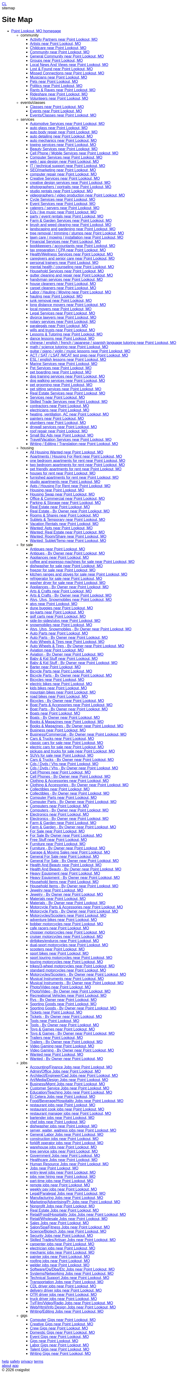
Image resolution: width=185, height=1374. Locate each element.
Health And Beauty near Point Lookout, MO (66, 865)
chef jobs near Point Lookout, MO (57, 1122)
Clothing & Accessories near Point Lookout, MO (69, 781)
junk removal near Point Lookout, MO (61, 301)
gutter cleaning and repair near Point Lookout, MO (71, 275)
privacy (27, 1361)
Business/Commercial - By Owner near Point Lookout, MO (78, 734)
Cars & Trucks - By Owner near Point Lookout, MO (72, 760)
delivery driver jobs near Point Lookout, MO (66, 1290)
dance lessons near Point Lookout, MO (62, 338)
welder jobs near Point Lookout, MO (59, 1265)
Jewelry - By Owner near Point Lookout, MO (66, 894)
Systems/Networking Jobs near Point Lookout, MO (72, 1273)
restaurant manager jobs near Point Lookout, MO (70, 1113)
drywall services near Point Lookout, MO (63, 427)
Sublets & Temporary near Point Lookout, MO (67, 520)
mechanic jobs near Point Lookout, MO (62, 1252)
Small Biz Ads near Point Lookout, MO (61, 435)
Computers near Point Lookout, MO (59, 806)
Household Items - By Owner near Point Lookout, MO (74, 886)
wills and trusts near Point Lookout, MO (62, 330)
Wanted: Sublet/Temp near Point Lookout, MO (68, 541)
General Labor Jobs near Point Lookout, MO (66, 1134)
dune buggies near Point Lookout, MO (61, 608)
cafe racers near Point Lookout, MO (59, 928)
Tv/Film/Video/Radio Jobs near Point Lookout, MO (71, 1303)
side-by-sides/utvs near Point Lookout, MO (65, 621)
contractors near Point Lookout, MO (59, 406)
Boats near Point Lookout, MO (55, 713)
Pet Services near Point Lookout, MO (60, 368)
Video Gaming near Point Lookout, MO (62, 1046)
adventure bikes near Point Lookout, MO (63, 920)
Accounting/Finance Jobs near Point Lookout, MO (71, 1067)
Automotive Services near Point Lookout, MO (67, 124)
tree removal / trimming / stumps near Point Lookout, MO (77, 233)
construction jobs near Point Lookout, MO (64, 1139)
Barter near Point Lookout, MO (55, 667)
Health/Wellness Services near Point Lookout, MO (71, 254)
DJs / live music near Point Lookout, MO (63, 212)
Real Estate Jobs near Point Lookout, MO (64, 1210)
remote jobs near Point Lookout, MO (60, 1185)
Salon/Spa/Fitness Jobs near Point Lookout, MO (70, 1227)
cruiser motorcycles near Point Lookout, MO (66, 937)
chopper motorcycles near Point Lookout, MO (67, 932)
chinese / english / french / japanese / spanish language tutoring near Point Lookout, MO (103, 343)
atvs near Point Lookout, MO (53, 604)
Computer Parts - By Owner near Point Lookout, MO (73, 802)
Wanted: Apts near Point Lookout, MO (61, 528)
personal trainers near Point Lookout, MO (64, 263)
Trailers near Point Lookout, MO (56, 1038)
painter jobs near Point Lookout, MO (60, 1257)
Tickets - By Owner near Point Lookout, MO (66, 1017)
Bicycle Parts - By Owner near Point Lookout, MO (71, 675)
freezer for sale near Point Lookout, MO (62, 570)
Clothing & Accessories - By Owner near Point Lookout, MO (79, 785)
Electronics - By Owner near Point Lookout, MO (69, 819)
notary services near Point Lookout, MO (63, 322)
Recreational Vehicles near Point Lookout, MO (68, 996)
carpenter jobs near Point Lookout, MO (62, 1244)
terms (38, 1361)
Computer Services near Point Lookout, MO (66, 157)
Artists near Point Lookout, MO (55, 44)
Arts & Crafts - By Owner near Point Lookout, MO (71, 595)
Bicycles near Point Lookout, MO (57, 680)
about (6, 1366)
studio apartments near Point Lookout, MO (65, 482)
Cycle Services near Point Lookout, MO (62, 199)
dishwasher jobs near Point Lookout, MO (63, 1126)
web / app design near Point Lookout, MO (64, 162)
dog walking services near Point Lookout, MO (67, 381)
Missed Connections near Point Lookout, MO (67, 73)
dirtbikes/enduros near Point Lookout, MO (64, 941)
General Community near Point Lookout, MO (67, 56)
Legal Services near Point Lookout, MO (62, 313)
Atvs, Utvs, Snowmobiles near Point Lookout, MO (71, 600)
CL (4, 4)
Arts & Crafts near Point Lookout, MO (61, 591)
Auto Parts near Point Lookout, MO (59, 633)
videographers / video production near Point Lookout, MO (77, 195)
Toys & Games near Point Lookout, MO (62, 1029)
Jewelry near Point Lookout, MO (56, 890)
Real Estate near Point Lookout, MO (60, 507)
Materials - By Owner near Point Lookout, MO (67, 903)
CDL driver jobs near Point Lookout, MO (63, 1286)
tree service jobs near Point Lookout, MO (64, 1151)
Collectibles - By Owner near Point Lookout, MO (69, 793)
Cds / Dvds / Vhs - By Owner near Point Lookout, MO (74, 768)
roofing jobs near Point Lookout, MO (60, 1261)
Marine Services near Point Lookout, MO (63, 364)
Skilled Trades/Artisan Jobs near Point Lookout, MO (73, 1240)
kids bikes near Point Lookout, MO (58, 688)
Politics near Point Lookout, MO (56, 86)
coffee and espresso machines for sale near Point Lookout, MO (82, 562)
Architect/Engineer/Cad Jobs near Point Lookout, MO (74, 1076)
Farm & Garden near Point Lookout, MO (63, 823)
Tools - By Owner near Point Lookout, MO (64, 1025)
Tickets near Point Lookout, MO (56, 1012)
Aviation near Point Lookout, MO (57, 650)
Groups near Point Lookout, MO (56, 60)
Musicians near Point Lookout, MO (58, 77)
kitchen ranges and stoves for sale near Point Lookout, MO (78, 574)
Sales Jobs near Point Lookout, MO (59, 1223)
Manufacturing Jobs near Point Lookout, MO (66, 1198)
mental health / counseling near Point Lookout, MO (72, 267)
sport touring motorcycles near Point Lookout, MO (71, 958)
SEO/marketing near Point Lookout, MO (63, 170)
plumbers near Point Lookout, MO (58, 423)
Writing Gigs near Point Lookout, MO (60, 1354)
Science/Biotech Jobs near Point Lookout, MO (68, 1231)
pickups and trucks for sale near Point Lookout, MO (72, 751)
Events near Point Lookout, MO (56, 111)
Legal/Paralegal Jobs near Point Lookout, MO (67, 1193)
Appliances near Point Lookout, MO (59, 557)
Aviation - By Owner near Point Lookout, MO (67, 654)
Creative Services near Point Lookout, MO (65, 178)
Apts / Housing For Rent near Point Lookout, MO (70, 486)
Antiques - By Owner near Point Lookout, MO (67, 553)
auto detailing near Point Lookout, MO (61, 136)
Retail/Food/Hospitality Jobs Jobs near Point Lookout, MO (78, 1215)
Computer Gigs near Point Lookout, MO (63, 1320)
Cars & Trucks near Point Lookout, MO (62, 739)
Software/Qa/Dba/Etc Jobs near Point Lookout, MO (72, 1269)
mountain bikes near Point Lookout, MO (63, 692)
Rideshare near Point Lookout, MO (58, 94)
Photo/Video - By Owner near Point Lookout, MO (70, 991)
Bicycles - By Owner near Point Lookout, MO (67, 701)
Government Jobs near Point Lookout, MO (65, 1156)
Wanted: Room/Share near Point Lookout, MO (68, 536)
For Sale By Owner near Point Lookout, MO (66, 835)
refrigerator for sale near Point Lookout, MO (66, 579)
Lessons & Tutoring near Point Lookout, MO (66, 334)
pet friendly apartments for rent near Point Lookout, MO (75, 469)
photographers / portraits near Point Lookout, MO (70, 187)
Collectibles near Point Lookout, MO (60, 789)
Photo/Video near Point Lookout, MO (60, 987)
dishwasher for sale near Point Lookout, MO (66, 566)
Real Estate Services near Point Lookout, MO (67, 393)
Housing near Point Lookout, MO (57, 490)
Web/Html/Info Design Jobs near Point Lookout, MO (73, 1307)
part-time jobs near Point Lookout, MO (61, 1181)
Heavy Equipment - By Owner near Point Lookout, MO (75, 878)
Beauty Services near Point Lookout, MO (64, 149)
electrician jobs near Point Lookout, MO (62, 1248)
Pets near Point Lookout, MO (54, 82)
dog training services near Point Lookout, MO (67, 376)
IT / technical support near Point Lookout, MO (67, 166)
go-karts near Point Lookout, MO (57, 612)
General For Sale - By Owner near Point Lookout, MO (74, 861)
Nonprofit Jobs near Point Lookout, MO (62, 1206)
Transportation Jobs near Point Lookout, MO (66, 1282)
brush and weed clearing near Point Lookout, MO (70, 225)
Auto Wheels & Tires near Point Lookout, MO (67, 642)
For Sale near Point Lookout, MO (57, 831)
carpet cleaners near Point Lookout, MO (63, 288)
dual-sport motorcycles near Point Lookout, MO (69, 945)
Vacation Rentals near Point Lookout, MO (64, 524)
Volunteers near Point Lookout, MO (59, 98)
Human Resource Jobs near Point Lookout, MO (69, 1164)
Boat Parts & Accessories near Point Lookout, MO (71, 705)
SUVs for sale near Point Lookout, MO (61, 755)
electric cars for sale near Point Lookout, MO (67, 747)
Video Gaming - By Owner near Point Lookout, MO (72, 1050)
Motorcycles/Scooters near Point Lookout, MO (68, 915)
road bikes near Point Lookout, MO (59, 696)
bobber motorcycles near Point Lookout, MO (66, 924)
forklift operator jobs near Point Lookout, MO (66, 1143)
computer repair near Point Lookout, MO (63, 174)
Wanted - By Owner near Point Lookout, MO (66, 1059)
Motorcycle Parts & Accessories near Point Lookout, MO (76, 907)
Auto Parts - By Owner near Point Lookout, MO (69, 637)
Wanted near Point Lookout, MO (56, 1054)
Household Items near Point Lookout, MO (64, 882)
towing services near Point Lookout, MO (63, 145)
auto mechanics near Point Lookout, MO (63, 141)
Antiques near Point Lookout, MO (57, 549)
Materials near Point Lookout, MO (58, 899)
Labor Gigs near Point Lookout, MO (59, 1345)
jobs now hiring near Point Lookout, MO (62, 1177)
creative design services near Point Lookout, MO (70, 183)
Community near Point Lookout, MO (59, 52)
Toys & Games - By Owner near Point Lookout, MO (72, 1033)
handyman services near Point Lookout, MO (66, 279)
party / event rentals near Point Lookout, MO (66, 216)
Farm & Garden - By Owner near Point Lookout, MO (73, 827)
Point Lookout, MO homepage (36, 31)
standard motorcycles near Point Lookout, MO (68, 970)
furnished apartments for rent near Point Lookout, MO (74, 477)
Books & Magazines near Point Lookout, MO (67, 722)
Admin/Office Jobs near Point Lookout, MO (65, 1071)
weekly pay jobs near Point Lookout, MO (63, 1189)
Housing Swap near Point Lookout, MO (62, 494)
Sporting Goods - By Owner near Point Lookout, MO (73, 1008)
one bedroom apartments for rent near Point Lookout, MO (77, 461)
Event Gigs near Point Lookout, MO (59, 1337)
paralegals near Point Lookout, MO (59, 326)
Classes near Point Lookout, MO (57, 107)
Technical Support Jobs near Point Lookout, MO (69, 1278)
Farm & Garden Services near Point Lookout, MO (71, 221)
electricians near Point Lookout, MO (59, 410)
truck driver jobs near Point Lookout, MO (63, 1299)
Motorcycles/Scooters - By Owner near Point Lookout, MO (78, 974)
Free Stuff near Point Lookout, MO (58, 840)
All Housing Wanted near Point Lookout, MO (66, 452)
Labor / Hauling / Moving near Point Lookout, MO (70, 292)
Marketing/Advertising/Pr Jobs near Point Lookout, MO (75, 1202)
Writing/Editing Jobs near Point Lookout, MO (67, 1311)
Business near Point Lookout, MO (58, 730)
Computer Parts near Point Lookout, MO (63, 798)
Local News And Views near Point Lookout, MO (69, 65)
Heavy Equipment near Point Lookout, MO (65, 873)
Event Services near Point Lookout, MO (62, 204)
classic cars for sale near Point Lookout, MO (66, 743)
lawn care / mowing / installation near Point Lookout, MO (76, 237)
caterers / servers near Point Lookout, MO (64, 208)
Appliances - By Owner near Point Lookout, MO (69, 587)
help (5, 1361)
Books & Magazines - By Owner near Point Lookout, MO (76, 726)
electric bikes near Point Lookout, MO (61, 684)
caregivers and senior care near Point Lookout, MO (72, 258)
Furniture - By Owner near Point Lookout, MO (67, 848)
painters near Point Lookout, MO (57, 418)
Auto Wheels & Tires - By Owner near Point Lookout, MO (77, 646)
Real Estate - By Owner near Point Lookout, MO (70, 511)
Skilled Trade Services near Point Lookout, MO (69, 402)
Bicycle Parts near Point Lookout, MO (61, 671)
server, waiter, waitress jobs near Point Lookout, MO (73, 1130)
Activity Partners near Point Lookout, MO (64, 39)
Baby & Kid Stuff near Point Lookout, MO (64, 659)
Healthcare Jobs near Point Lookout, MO (64, 1160)
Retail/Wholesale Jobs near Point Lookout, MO (69, 1219)
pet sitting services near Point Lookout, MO (65, 389)
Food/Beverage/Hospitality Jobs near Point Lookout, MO (76, 1101)
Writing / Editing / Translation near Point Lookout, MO (74, 444)
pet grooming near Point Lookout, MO (61, 385)
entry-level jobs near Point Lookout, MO (63, 1172)
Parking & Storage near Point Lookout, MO (65, 503)
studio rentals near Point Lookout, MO (61, 191)
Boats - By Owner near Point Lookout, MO (65, 718)
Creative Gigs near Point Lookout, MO (61, 1324)
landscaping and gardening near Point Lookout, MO (73, 229)
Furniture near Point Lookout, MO (57, 844)
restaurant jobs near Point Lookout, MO (62, 1105)
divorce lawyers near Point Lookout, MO (63, 317)
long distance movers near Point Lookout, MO (68, 305)
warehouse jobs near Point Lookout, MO (63, 1147)
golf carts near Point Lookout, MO (58, 616)
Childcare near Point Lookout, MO (58, 48)
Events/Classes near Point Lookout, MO (63, 115)
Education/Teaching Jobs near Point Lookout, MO (71, 1092)
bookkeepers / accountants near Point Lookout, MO (72, 246)
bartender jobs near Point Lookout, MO (62, 1118)
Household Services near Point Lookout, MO (67, 271)
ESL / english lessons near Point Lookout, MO (68, 360)
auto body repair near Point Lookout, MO (64, 132)
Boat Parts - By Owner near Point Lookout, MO (69, 709)
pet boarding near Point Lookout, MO (60, 372)
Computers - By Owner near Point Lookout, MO (69, 810)
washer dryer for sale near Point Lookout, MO (67, 583)
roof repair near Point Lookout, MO (58, 431)
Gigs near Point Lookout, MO (54, 1341)
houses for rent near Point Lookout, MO (62, 473)
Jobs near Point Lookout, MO (54, 1168)
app (15, 1366)
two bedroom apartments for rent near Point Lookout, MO (77, 465)
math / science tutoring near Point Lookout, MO (69, 347)
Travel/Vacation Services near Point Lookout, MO (71, 440)
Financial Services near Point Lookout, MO (65, 242)
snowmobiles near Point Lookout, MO (61, 625)
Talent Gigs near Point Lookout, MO (59, 1349)
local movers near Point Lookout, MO (60, 309)
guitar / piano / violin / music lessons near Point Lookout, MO (80, 351)
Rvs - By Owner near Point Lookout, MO (63, 1000)
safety (15, 1361)
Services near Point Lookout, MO (57, 397)
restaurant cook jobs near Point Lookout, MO (67, 1109)
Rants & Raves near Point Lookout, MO (62, 90)
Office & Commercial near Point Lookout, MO (67, 499)
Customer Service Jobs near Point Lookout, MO (69, 1088)
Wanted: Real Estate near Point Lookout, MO (67, 532)
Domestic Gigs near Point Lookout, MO (62, 1332)
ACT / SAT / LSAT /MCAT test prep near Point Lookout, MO (79, 355)
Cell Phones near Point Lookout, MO (60, 772)
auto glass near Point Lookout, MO (58, 128)
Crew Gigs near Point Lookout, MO (59, 1328)
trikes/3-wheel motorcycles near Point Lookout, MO (72, 966)
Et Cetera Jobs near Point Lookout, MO (62, 1097)
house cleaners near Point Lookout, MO (63, 284)
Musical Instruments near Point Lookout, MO (67, 979)
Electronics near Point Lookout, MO (59, 814)
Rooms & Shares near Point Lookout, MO (64, 515)
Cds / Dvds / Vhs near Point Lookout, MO (64, 764)
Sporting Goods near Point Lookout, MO (63, 1004)
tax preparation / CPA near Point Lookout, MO (68, 250)
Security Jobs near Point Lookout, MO (61, 1236)
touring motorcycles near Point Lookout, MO (66, 962)
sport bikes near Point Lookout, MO (59, 953)
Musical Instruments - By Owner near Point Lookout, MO (76, 983)
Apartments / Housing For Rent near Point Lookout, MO (76, 456)
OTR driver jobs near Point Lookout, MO (63, 1295)
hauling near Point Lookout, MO (56, 296)
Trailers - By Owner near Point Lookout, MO (66, 1042)
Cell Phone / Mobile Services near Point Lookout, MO (74, 153)
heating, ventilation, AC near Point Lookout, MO (69, 414)
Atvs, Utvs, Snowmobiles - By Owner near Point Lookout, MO (80, 629)
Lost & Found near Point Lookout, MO (61, 69)
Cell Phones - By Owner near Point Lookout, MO (70, 776)
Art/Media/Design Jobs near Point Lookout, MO (69, 1080)
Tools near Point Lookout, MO (54, 1021)
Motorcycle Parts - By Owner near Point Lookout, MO (74, 911)
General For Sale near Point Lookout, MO (64, 857)
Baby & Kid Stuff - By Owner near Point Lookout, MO (73, 663)
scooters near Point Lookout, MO (57, 949)
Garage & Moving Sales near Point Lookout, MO (70, 852)
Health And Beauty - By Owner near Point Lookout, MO (75, 869)
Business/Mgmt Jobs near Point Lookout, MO (67, 1084)
